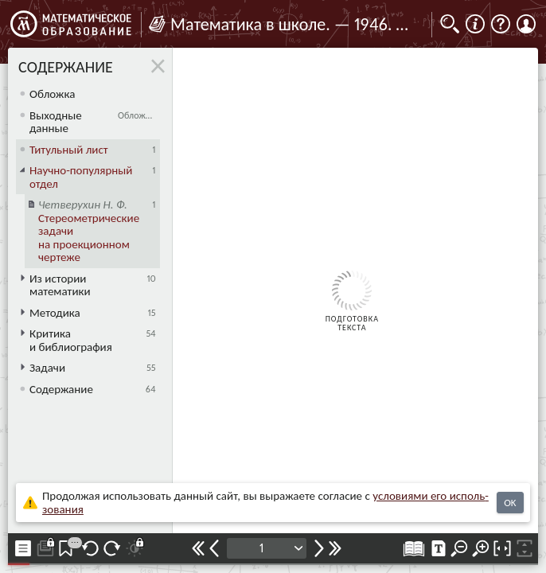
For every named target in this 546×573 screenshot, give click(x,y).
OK (510, 503)
